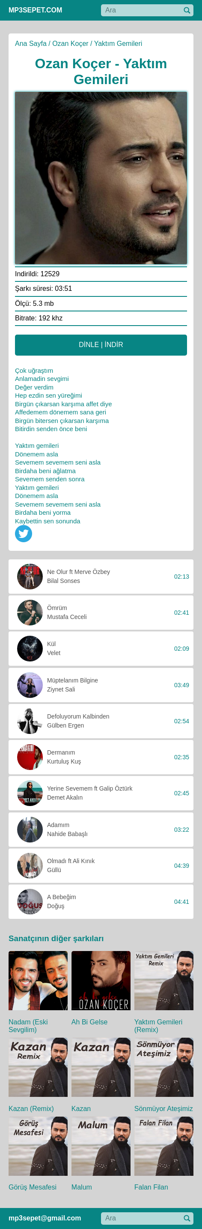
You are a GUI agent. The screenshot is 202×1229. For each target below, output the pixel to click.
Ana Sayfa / (32, 43)
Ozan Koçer (70, 43)
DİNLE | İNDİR (101, 344)
